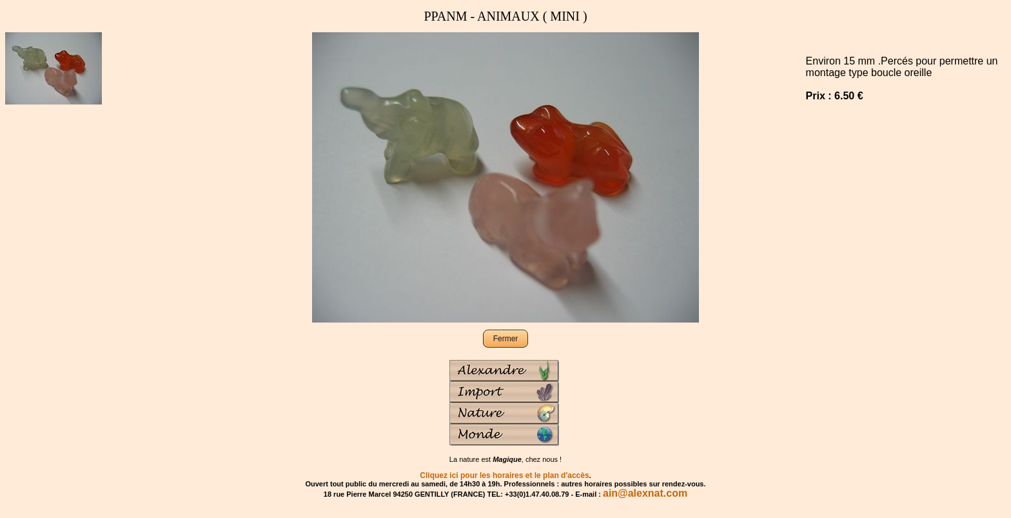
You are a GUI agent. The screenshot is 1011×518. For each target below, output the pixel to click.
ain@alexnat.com (645, 493)
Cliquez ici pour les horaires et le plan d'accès (504, 475)
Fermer (505, 338)
